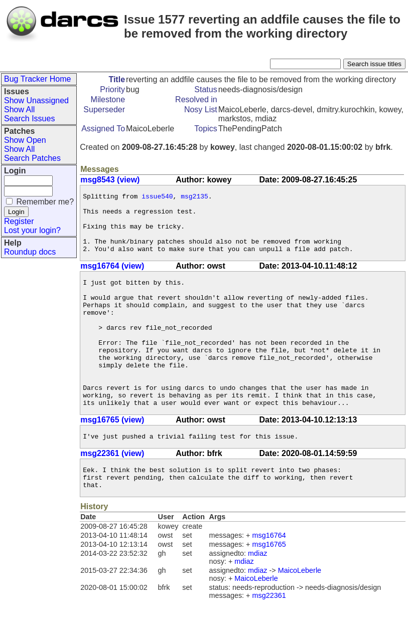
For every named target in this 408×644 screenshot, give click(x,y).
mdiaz (257, 597)
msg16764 (269, 579)
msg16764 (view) (112, 278)
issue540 (157, 197)
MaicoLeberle (299, 614)
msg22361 (269, 639)
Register (19, 221)
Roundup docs (30, 252)
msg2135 (194, 197)
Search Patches (32, 158)
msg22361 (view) (112, 492)
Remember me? (45, 201)
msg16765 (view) (112, 457)
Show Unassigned (36, 100)
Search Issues (29, 118)
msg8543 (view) (110, 179)
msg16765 (269, 588)
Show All (19, 109)
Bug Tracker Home (37, 79)
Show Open (25, 140)
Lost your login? (32, 230)
